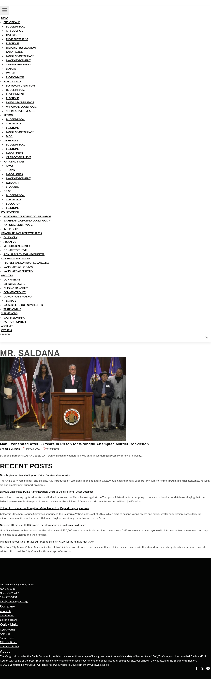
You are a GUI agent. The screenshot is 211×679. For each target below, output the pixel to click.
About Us (5, 611)
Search (5, 334)
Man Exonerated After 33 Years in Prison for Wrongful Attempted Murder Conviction (74, 444)
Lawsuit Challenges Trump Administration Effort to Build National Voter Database (46, 491)
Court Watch (7, 629)
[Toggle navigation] (4, 10)
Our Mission (7, 615)
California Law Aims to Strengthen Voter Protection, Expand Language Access (44, 508)
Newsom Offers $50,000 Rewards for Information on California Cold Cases (43, 524)
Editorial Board (8, 619)
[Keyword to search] (105, 339)
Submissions (7, 637)
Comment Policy (9, 646)
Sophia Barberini (11, 448)
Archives (5, 633)
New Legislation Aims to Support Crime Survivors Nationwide (35, 474)
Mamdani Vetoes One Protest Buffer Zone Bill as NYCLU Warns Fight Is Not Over (47, 541)
